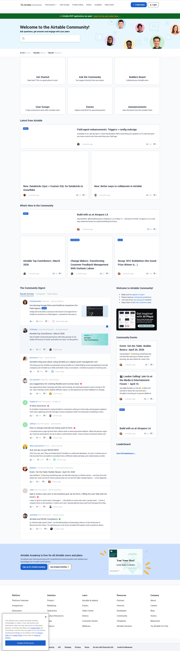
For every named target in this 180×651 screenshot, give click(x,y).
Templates (121, 621)
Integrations (17, 605)
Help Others (52, 293)
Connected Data (19, 626)
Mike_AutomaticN (37, 446)
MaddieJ (33, 468)
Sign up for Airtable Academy (33, 567)
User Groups (64, 4)
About (153, 600)
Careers (153, 605)
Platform (16, 595)
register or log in (138, 294)
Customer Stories (90, 621)
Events (89, 4)
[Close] (45, 632)
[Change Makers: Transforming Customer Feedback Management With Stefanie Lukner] (90, 257)
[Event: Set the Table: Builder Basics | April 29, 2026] (136, 355)
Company (154, 595)
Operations (52, 610)
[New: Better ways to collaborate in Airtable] (125, 175)
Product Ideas (77, 4)
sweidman (34, 515)
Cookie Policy (35, 643)
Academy (98, 4)
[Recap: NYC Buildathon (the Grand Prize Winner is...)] (137, 257)
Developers (121, 610)
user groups (138, 300)
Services (120, 605)
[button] (139, 4)
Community (122, 615)
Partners (120, 600)
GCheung (33, 329)
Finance (50, 626)
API (59, 647)
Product (50, 600)
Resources (121, 595)
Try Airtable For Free (159, 626)
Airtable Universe (124, 626)
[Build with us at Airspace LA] (90, 221)
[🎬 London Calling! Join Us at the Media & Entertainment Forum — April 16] (136, 387)
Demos (85, 615)
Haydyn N (33, 401)
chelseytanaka (35, 301)
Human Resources (55, 615)
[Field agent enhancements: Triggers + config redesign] (90, 136)
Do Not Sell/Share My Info (103, 647)
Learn (84, 595)
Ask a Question (141, 302)
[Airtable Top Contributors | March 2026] (42, 257)
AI (13, 621)
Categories (40, 293)
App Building (17, 615)
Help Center (109, 4)
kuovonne (33, 357)
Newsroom (155, 621)
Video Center (88, 610)
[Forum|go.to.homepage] (31, 4)
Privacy (78, 647)
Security (51, 647)
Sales (49, 621)
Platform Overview (20, 600)
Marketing (51, 605)
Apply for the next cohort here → (107, 16)
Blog (152, 610)
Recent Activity (27, 293)
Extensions (17, 610)
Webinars (86, 626)
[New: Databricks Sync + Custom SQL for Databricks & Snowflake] (54, 175)
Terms (86, 647)
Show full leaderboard (126, 453)
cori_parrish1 (35, 379)
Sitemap (67, 647)
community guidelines (142, 297)
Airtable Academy (90, 600)
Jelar (32, 490)
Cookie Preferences (124, 647)
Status (153, 615)
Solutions (51, 595)
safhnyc (33, 423)
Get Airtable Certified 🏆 (59, 567)
